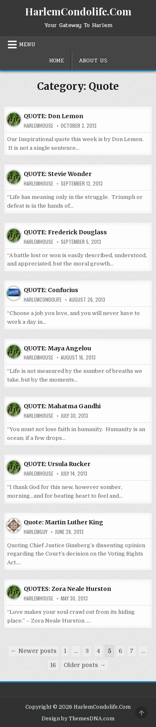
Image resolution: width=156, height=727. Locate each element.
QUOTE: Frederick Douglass (65, 232)
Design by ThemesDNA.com (78, 719)
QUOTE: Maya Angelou (57, 348)
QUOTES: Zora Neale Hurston (67, 589)
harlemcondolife (43, 299)
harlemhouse (38, 125)
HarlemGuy (35, 531)
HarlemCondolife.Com (78, 11)
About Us (93, 61)
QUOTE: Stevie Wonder (58, 174)
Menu (27, 44)
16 (53, 665)
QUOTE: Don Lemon (53, 116)
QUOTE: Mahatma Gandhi (62, 406)
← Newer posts (34, 651)
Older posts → (85, 665)
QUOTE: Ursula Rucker (57, 464)
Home (56, 61)
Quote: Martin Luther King (63, 522)
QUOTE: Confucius (51, 290)
